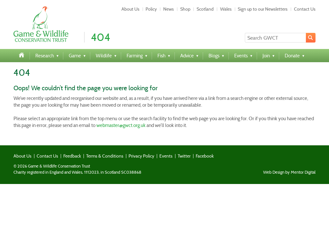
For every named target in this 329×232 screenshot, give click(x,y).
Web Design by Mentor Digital (289, 172)
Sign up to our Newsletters (263, 9)
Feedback (72, 156)
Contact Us (305, 9)
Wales (226, 9)
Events (166, 156)
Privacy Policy (141, 156)
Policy (151, 9)
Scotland (205, 9)
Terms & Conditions (104, 156)
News (168, 9)
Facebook (205, 156)
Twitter (184, 156)
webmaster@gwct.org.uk (121, 125)
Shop (185, 9)
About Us (130, 9)
